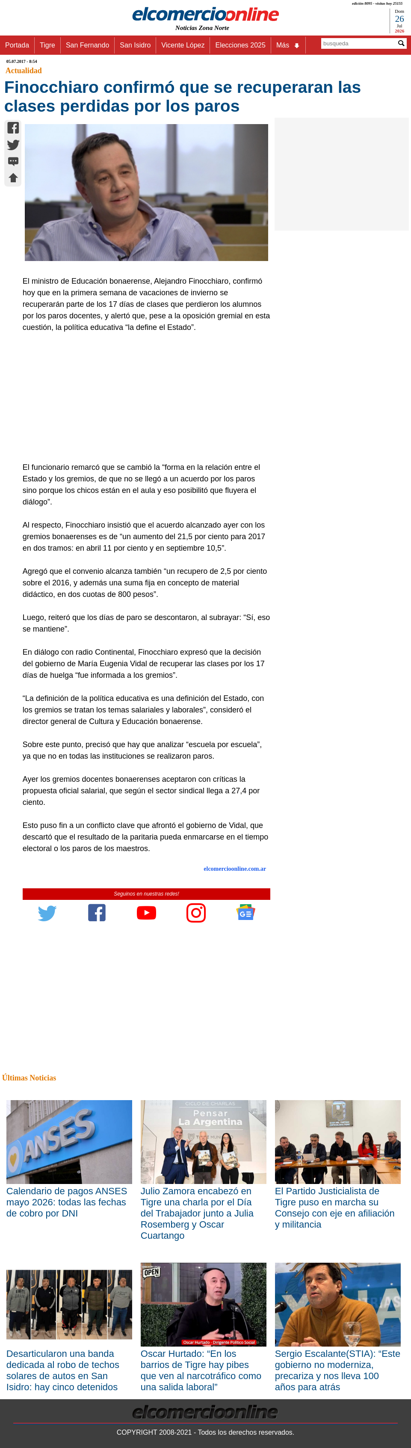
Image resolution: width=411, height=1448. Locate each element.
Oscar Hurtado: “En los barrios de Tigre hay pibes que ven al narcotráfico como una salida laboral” (201, 1370)
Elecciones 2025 (240, 45)
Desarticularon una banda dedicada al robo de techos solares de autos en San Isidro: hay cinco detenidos (62, 1370)
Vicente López (182, 45)
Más (288, 45)
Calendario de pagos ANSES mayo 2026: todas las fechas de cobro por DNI (66, 1202)
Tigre (47, 45)
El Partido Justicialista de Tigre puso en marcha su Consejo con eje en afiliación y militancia (335, 1208)
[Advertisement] (143, 397)
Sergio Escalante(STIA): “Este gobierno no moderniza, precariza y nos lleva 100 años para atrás (337, 1370)
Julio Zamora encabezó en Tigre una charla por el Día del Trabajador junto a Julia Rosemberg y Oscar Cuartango (197, 1213)
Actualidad (24, 70)
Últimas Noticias (29, 1078)
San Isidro (135, 45)
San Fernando (87, 45)
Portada (17, 45)
